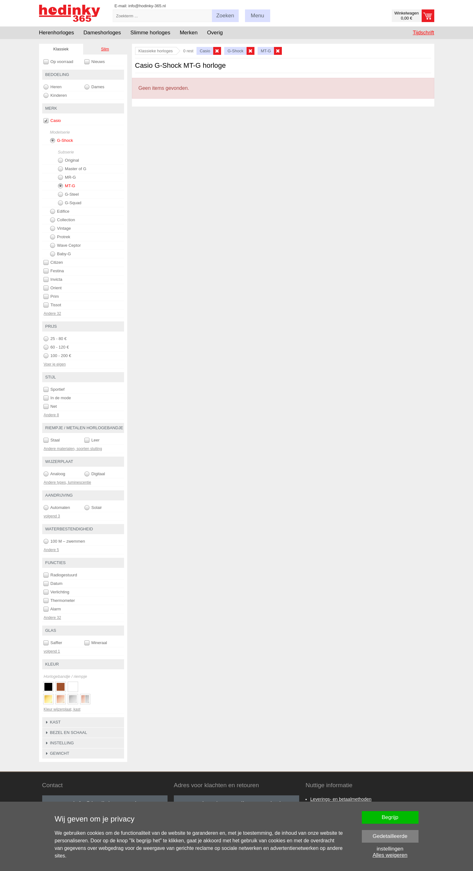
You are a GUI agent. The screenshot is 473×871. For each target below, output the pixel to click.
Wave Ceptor (65, 245)
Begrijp (390, 817)
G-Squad (70, 202)
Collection (62, 219)
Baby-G (60, 254)
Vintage (60, 228)
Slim (105, 49)
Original (68, 160)
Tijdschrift (423, 32)
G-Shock (61, 140)
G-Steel (68, 194)
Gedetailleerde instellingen (390, 838)
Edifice (60, 211)
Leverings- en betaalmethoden (340, 799)
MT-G (66, 185)
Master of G (72, 168)
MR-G (67, 177)
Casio (52, 120)
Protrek (60, 236)
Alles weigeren (390, 855)
